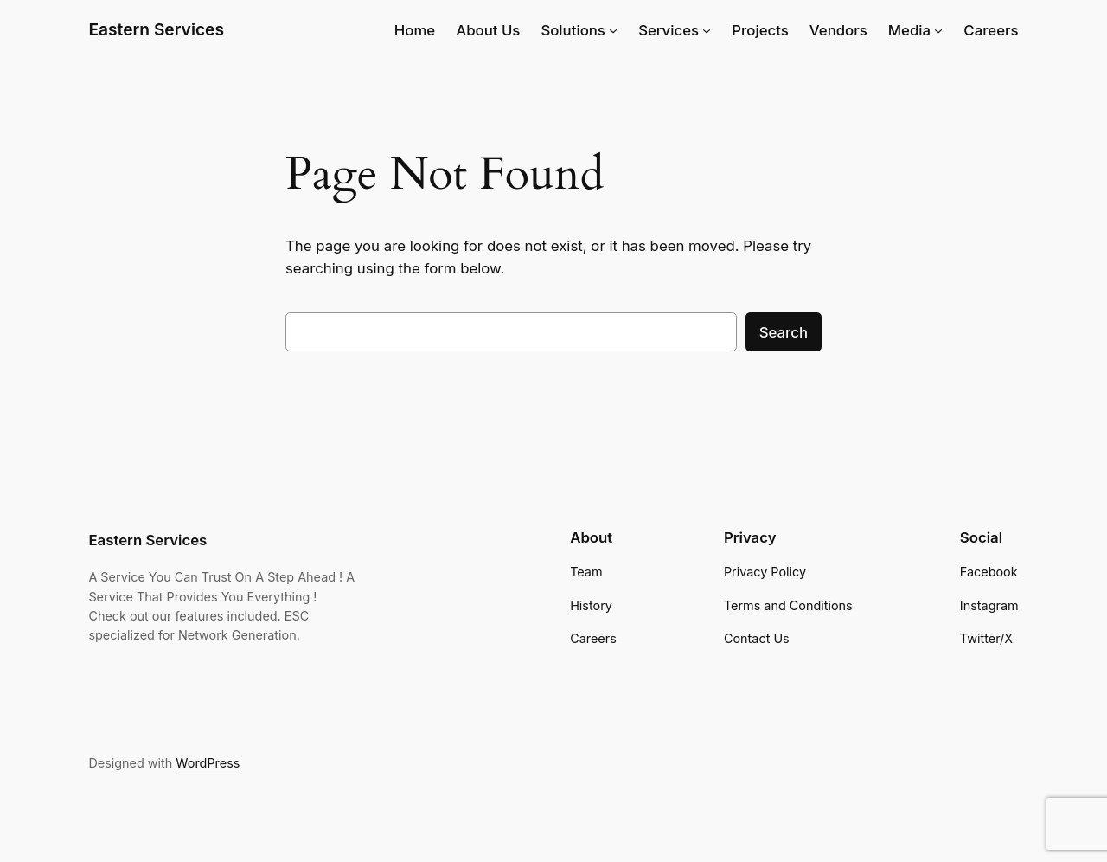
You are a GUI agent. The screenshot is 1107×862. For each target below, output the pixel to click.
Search (783, 332)
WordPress (208, 763)
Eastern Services (156, 29)
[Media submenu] (938, 30)
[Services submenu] (706, 30)
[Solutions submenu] (613, 30)
